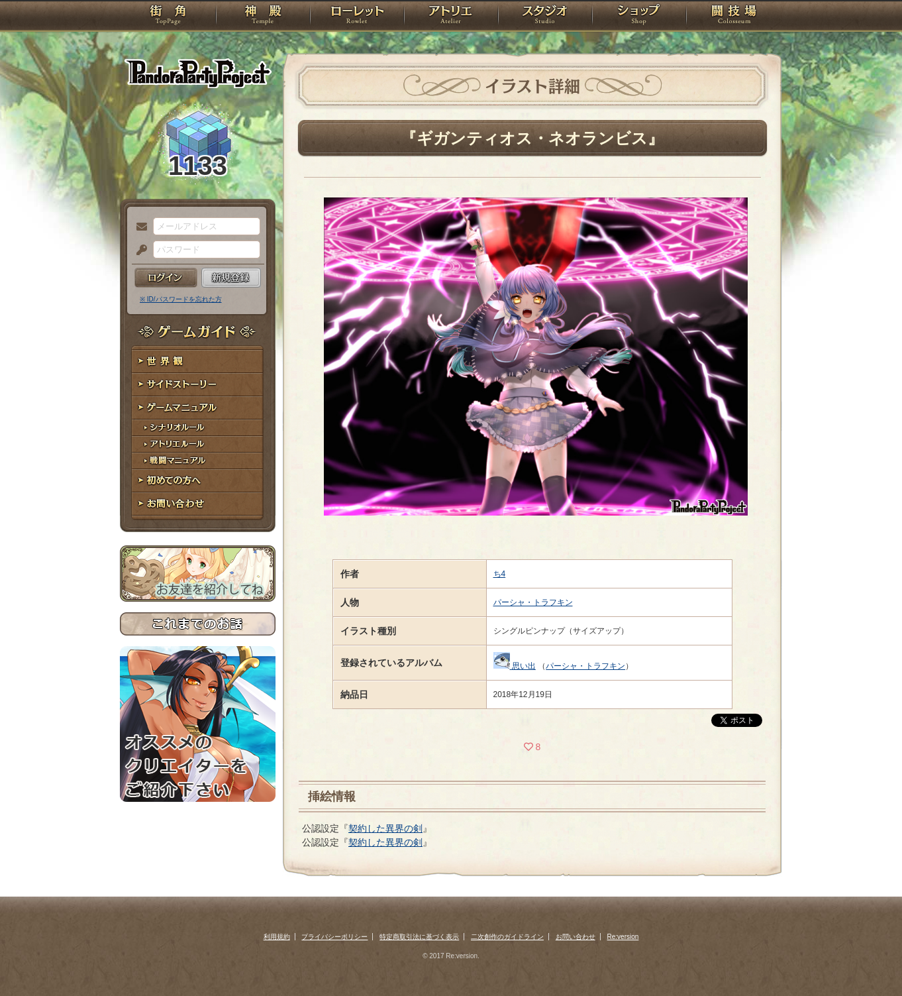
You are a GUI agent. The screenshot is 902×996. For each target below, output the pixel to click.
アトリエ (451, 16)
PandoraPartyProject (198, 73)
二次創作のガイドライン (507, 936)
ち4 (499, 574)
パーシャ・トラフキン (533, 602)
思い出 (524, 666)
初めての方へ (198, 480)
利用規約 (277, 936)
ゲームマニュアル (198, 407)
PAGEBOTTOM (869, 959)
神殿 (263, 16)
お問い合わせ (198, 504)
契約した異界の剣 (385, 828)
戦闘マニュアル (198, 461)
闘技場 (734, 16)
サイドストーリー (198, 384)
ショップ (639, 16)
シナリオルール (198, 427)
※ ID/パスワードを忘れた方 (181, 299)
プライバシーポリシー (334, 936)
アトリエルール (198, 444)
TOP (168, 16)
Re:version (623, 936)
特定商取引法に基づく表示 (419, 936)
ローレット (357, 16)
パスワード (138, 250)
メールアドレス (138, 227)
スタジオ (545, 16)
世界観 (198, 361)
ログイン (165, 278)
